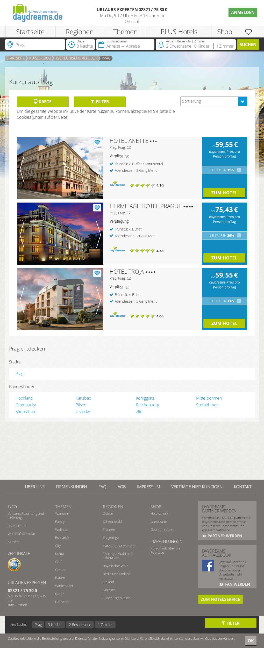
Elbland (108, 581)
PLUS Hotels (179, 31)
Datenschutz (17, 525)
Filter (99, 102)
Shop (224, 31)
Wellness (61, 529)
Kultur (59, 553)
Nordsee (109, 589)
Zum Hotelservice (220, 599)
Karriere (14, 541)
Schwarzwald (112, 521)
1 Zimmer (105, 624)
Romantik (62, 537)
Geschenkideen (162, 529)
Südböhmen (207, 405)
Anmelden (243, 12)
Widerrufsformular (21, 533)
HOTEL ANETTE (129, 140)
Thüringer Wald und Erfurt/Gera (118, 555)
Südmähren (26, 411)
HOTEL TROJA (127, 271)
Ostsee (108, 513)
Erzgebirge (110, 537)
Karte (43, 102)
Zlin (139, 411)
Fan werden (237, 584)
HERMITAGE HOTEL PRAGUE (146, 206)
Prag (106, 58)
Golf (58, 561)
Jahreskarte (159, 521)
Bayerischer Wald (115, 565)
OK (251, 641)
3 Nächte (55, 624)
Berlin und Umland (117, 573)
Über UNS (35, 487)
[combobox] (213, 101)
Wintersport (64, 585)
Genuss (60, 569)
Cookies (211, 638)
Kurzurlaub (40, 58)
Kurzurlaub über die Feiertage (165, 550)
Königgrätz (145, 398)
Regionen (80, 31)
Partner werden (224, 535)
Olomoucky (26, 405)
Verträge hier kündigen (196, 487)
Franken (109, 529)
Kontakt (242, 487)
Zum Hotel (224, 193)
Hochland (24, 398)
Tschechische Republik (76, 58)
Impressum (148, 487)
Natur (59, 593)
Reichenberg (147, 405)
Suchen (248, 44)
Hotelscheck (159, 513)
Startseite (30, 31)
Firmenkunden (71, 487)
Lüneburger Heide (116, 597)
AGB (122, 487)
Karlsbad (83, 398)
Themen (125, 31)
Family (60, 521)
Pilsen (81, 405)
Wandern (62, 513)
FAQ (102, 487)
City (57, 545)
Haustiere (62, 601)
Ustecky (83, 411)
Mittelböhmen (209, 398)
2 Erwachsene (80, 624)
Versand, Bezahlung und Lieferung (26, 515)
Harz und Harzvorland (119, 545)
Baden (60, 577)
